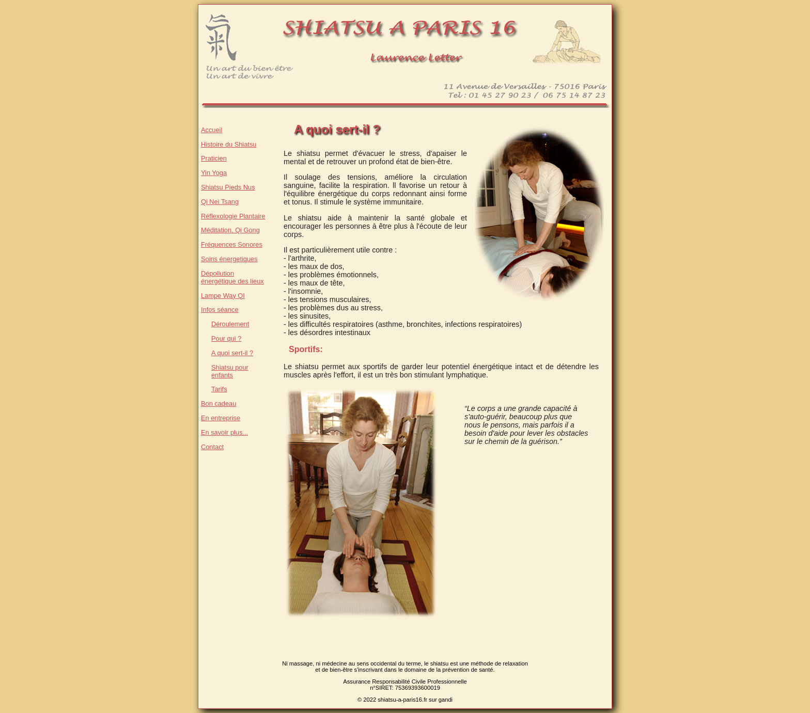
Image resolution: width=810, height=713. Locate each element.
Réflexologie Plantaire (233, 216)
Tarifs (219, 389)
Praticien (214, 158)
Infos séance (220, 309)
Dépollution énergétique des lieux (232, 277)
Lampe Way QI (223, 295)
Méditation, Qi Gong (230, 230)
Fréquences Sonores (231, 244)
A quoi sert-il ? (232, 353)
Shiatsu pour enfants (229, 371)
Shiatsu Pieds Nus (228, 187)
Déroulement (230, 324)
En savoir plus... (224, 432)
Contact (212, 447)
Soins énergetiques (229, 259)
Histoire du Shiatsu (228, 144)
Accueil (211, 130)
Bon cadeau (218, 403)
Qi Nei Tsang (220, 201)
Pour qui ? (226, 338)
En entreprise (220, 418)
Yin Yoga (214, 173)
